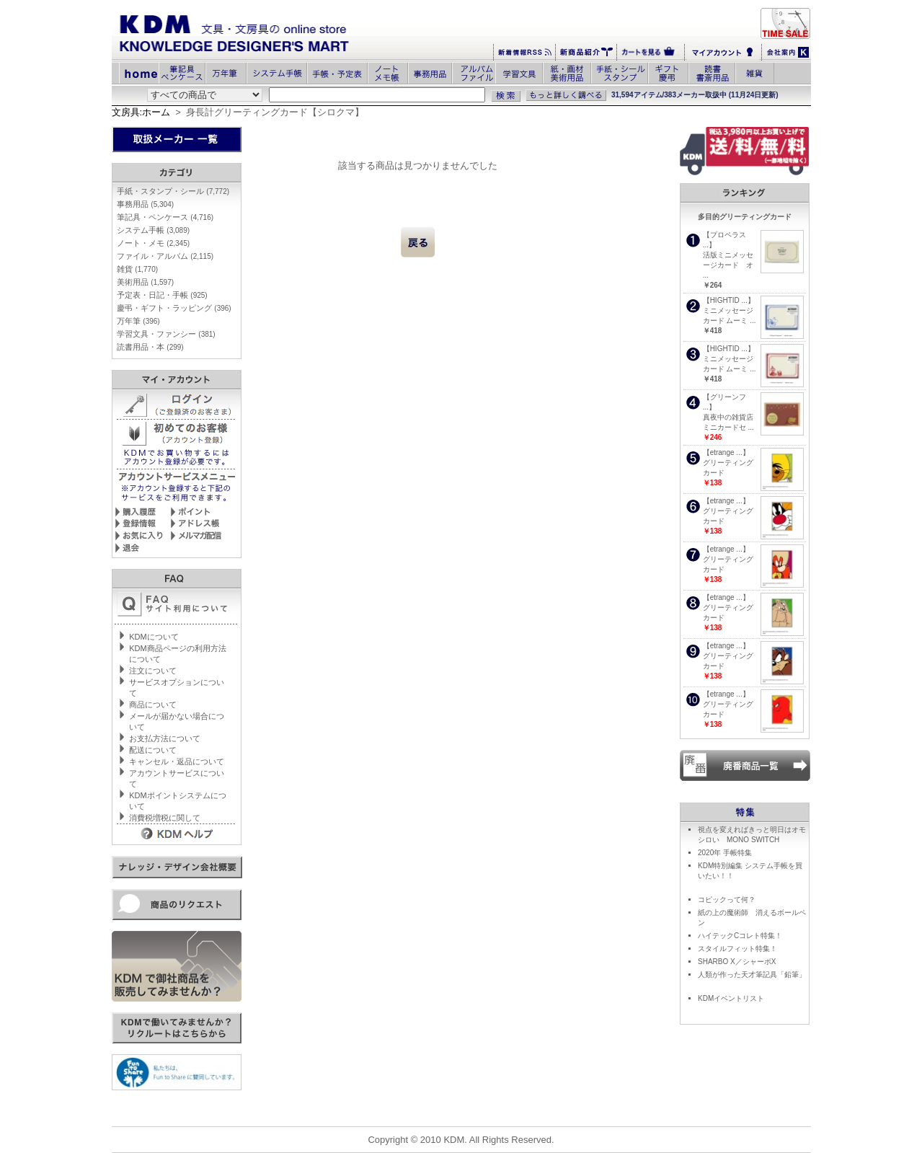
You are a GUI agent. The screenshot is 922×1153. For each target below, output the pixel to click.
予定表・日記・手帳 (162, 295)
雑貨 (137, 269)
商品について (153, 704)
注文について (153, 670)
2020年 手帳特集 (725, 853)
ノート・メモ (153, 243)
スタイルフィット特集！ (737, 949)
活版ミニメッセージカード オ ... (728, 265)
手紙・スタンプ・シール (173, 191)
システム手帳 (153, 230)
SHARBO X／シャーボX (737, 962)
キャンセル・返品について (176, 761)
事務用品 (145, 204)
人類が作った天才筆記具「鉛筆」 (752, 974)
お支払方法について (164, 738)
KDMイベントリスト (731, 998)
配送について (153, 750)
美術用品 (145, 282)
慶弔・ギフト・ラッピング (174, 308)
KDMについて (153, 636)
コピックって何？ (726, 900)
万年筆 (138, 321)
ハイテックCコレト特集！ (740, 936)
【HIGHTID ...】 (729, 300)
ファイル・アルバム (165, 256)
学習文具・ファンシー (166, 334)
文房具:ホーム (141, 112)
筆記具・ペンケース (165, 217)
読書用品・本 (150, 347)
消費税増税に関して (164, 817)
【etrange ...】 (726, 452)
